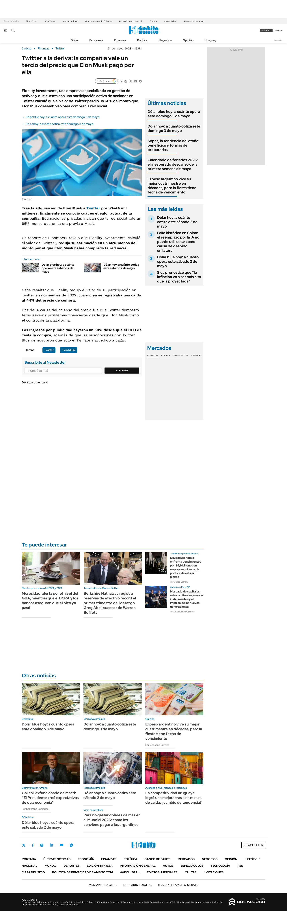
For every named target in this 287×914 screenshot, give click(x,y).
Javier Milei (170, 21)
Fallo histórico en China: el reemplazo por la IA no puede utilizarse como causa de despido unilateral (178, 241)
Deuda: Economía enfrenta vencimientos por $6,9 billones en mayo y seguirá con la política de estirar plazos (185, 567)
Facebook (33, 845)
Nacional (29, 866)
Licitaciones (213, 872)
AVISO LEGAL (129, 872)
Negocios (165, 40)
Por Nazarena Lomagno (35, 808)
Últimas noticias (56, 859)
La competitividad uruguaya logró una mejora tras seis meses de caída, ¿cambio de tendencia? (173, 798)
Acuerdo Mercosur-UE (131, 21)
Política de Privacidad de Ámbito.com (82, 872)
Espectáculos (191, 866)
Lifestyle (252, 859)
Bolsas (165, 355)
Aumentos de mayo (194, 21)
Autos (168, 866)
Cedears (196, 355)
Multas (190, 872)
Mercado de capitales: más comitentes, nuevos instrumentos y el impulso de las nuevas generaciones (186, 599)
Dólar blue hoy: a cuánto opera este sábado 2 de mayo (58, 268)
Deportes (71, 866)
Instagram (41, 845)
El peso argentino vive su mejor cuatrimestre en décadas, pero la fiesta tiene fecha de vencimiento (172, 186)
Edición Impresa (100, 866)
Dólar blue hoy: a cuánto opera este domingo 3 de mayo (62, 117)
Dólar (74, 40)
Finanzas (120, 40)
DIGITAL (103, 885)
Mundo (50, 866)
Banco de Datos (157, 859)
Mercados (186, 859)
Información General (138, 866)
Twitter (60, 48)
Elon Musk (68, 350)
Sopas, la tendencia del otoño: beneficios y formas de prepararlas (173, 145)
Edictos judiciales (162, 872)
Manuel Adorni (70, 21)
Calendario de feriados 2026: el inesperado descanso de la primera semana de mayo (173, 164)
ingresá (278, 30)
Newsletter (278, 40)
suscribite (266, 30)
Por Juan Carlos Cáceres (182, 611)
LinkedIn (51, 845)
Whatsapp (71, 845)
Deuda (153, 21)
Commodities (180, 355)
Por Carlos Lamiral (179, 581)
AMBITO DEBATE (178, 885)
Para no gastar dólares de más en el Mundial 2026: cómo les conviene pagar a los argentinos (112, 820)
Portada (29, 859)
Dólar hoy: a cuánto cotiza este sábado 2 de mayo (121, 266)
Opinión (188, 40)
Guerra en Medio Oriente (98, 21)
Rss (240, 866)
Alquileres (49, 21)
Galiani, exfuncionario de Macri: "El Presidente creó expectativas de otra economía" (50, 798)
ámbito (26, 48)
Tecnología (220, 866)
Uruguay (210, 40)
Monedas (152, 355)
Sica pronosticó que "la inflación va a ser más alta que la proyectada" (179, 277)
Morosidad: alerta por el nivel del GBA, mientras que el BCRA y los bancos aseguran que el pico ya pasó (50, 600)
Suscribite (122, 370)
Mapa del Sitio (33, 872)
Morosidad (31, 21)
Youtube (61, 845)
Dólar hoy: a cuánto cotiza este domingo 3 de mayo (59, 124)
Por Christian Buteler (157, 745)
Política (142, 40)
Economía (96, 40)
